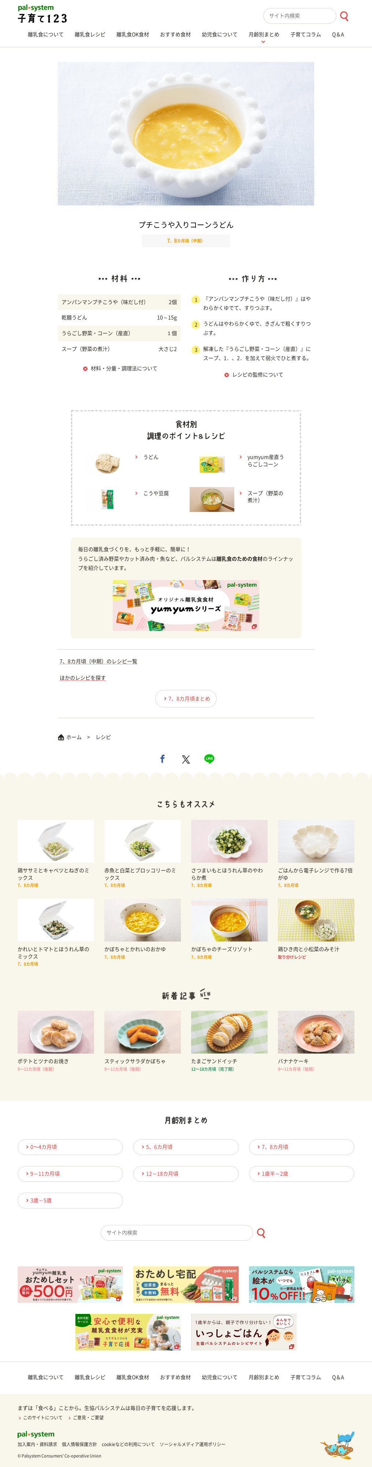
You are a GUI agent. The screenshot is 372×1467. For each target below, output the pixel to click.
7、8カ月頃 (271, 1146)
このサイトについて (40, 1417)
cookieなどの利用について (128, 1444)
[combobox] (308, 16)
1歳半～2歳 (271, 1173)
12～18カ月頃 (159, 1173)
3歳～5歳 (38, 1200)
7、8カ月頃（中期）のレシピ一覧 (98, 661)
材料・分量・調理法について (124, 368)
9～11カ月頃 (42, 1173)
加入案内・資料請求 (37, 1444)
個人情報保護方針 (79, 1444)
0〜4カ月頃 (40, 1146)
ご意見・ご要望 (85, 1417)
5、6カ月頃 (156, 1146)
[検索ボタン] (344, 16)
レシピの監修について (257, 374)
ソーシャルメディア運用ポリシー (193, 1444)
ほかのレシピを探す (83, 677)
